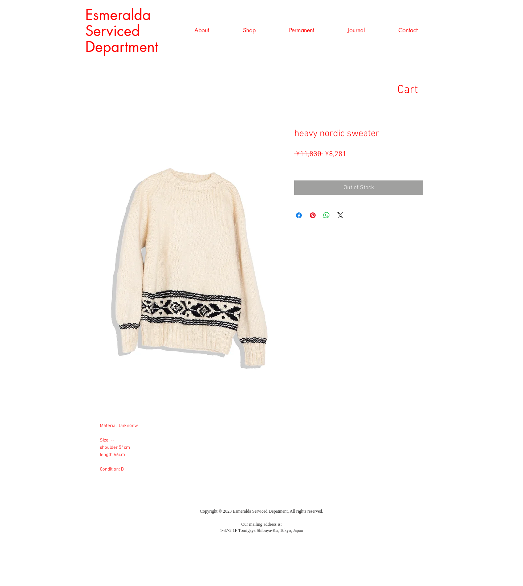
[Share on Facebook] (299, 215)
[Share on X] (340, 215)
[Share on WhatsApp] (326, 215)
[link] (418, 89)
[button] (249, 30)
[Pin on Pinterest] (312, 215)
